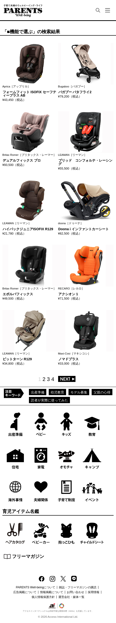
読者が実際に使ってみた (49, 400)
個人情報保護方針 (43, 597)
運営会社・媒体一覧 (71, 597)
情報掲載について (51, 592)
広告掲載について (24, 592)
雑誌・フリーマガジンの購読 (77, 587)
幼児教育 (57, 392)
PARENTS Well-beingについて (35, 587)
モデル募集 (78, 392)
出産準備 (37, 392)
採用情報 (93, 592)
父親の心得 (102, 392)
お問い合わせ (75, 592)
